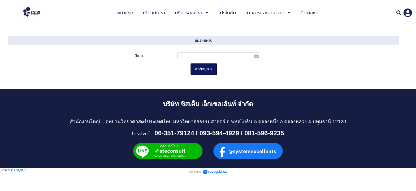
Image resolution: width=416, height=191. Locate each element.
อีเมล (139, 56)
